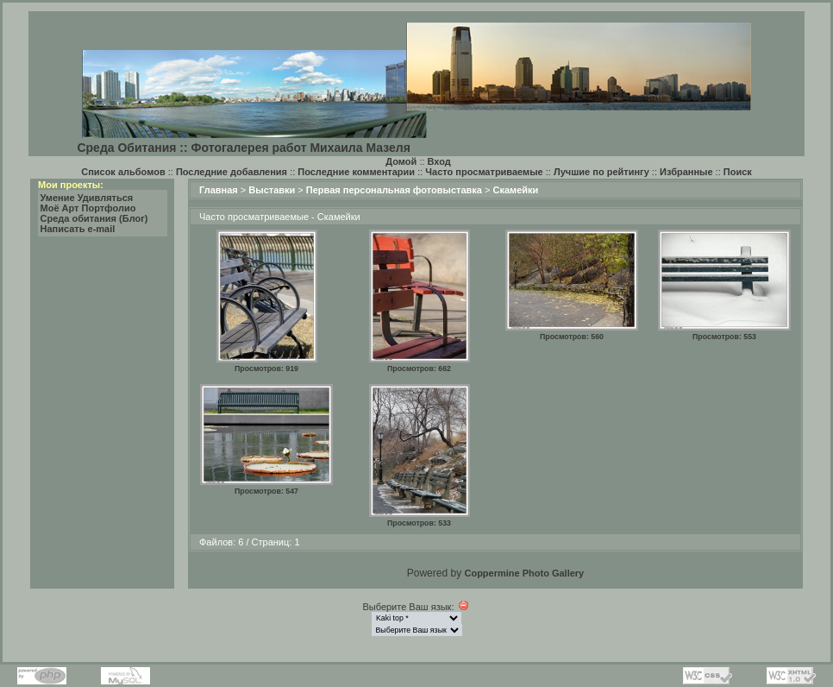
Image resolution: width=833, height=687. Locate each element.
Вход (439, 161)
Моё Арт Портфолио (88, 208)
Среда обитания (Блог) (94, 218)
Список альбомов (123, 172)
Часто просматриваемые (483, 172)
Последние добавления (231, 172)
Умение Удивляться (87, 197)
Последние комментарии (356, 172)
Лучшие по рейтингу (601, 172)
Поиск (737, 172)
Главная (218, 190)
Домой (400, 161)
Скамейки (515, 190)
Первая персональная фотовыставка (394, 190)
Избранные (686, 172)
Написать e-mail (78, 229)
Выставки (271, 190)
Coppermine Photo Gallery (524, 573)
